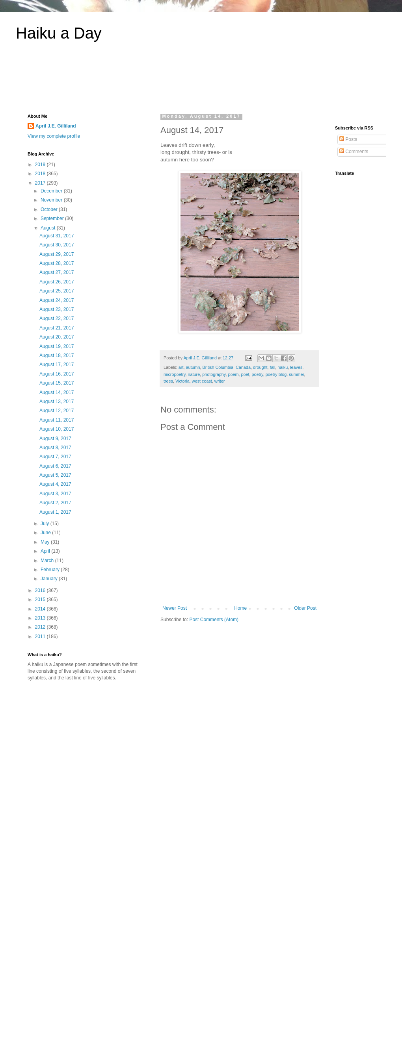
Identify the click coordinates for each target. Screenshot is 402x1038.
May (46, 542)
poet (245, 374)
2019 (41, 164)
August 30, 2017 (56, 245)
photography (213, 374)
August (49, 228)
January (50, 578)
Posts (348, 139)
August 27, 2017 (56, 272)
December (52, 191)
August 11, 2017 (56, 420)
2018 (41, 173)
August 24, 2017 (56, 300)
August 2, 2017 (55, 502)
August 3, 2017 (55, 493)
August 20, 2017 (56, 337)
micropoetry (175, 374)
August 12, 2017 (56, 410)
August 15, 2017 (56, 383)
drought (260, 367)
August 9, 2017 (55, 438)
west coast (202, 381)
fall (272, 367)
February (51, 569)
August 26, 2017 (56, 282)
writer (219, 381)
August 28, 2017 (56, 263)
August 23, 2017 (56, 309)
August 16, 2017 (56, 374)
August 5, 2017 (55, 475)
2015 (41, 599)
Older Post (305, 608)
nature (194, 374)
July (45, 523)
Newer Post (174, 608)
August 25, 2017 (56, 291)
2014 (41, 609)
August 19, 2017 (56, 346)
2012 (41, 627)
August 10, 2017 (56, 429)
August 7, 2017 (55, 456)
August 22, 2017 (56, 318)
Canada (243, 367)
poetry (257, 374)
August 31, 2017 (56, 236)
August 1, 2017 (55, 512)
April (46, 551)
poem (233, 374)
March (48, 560)
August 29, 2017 (56, 254)
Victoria (182, 381)
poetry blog (276, 374)
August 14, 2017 (56, 392)
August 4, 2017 (55, 484)
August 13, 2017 (56, 401)
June (46, 532)
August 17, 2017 (56, 364)
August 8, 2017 (55, 447)
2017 (41, 183)
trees (168, 381)
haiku (282, 367)
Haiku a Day (59, 33)
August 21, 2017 (56, 328)
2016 (41, 590)
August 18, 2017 (56, 355)
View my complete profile (54, 136)
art (181, 367)
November (52, 200)
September (53, 218)
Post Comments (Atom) (213, 619)
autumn (193, 367)
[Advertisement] (201, 82)
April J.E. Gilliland (55, 126)
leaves (296, 367)
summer (296, 374)
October (50, 209)
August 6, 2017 (55, 466)
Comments (353, 151)
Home (240, 608)
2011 (41, 636)
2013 (41, 618)
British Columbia (217, 367)
